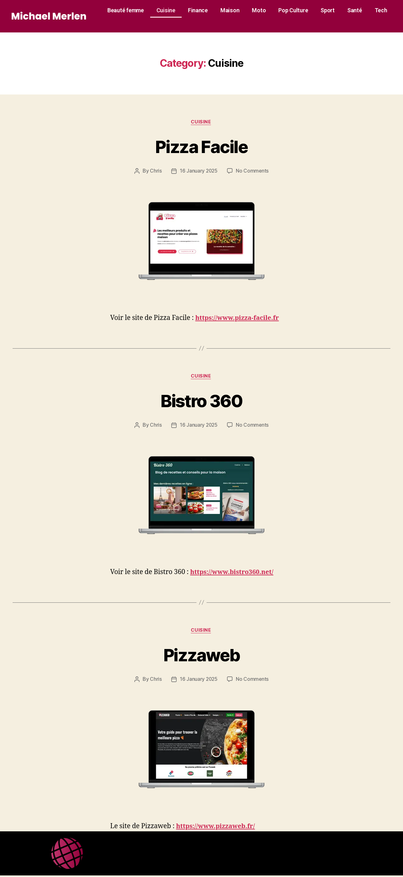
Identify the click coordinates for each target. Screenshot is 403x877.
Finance (198, 10)
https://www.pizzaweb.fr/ (217, 827)
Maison (229, 10)
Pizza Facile (201, 146)
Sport (328, 10)
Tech (381, 10)
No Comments (252, 171)
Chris (155, 171)
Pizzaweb (201, 656)
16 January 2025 (198, 171)
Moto (259, 10)
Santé (354, 10)
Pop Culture (293, 10)
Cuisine (165, 10)
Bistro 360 (201, 401)
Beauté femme (125, 10)
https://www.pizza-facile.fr (239, 318)
